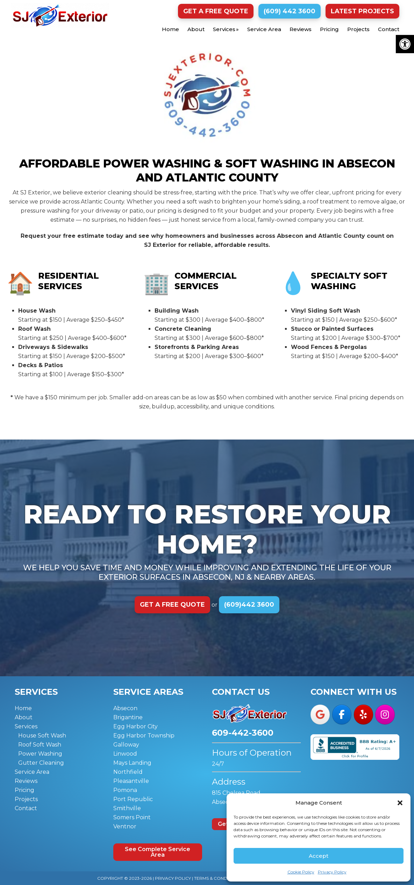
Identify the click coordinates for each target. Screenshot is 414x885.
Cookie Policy (300, 872)
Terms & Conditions (217, 878)
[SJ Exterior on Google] (320, 714)
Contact (26, 808)
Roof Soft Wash (39, 744)
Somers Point (132, 817)
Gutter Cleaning (41, 762)
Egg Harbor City (135, 726)
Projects (26, 799)
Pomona (125, 790)
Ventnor (124, 826)
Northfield (128, 772)
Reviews (26, 781)
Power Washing (40, 753)
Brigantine (128, 717)
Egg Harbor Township (143, 735)
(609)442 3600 (249, 604)
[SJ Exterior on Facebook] (341, 714)
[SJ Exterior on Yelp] (363, 714)
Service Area (32, 772)
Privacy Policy (332, 872)
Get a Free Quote (215, 11)
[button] (405, 44)
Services (26, 726)
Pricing (24, 790)
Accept (318, 855)
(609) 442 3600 (289, 11)
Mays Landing (132, 762)
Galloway (126, 744)
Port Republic (133, 799)
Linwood (125, 753)
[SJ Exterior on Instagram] (384, 714)
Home (23, 708)
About (24, 717)
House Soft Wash (42, 735)
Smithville (127, 808)
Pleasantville (131, 781)
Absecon (125, 708)
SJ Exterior (60, 15)
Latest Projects (362, 11)
